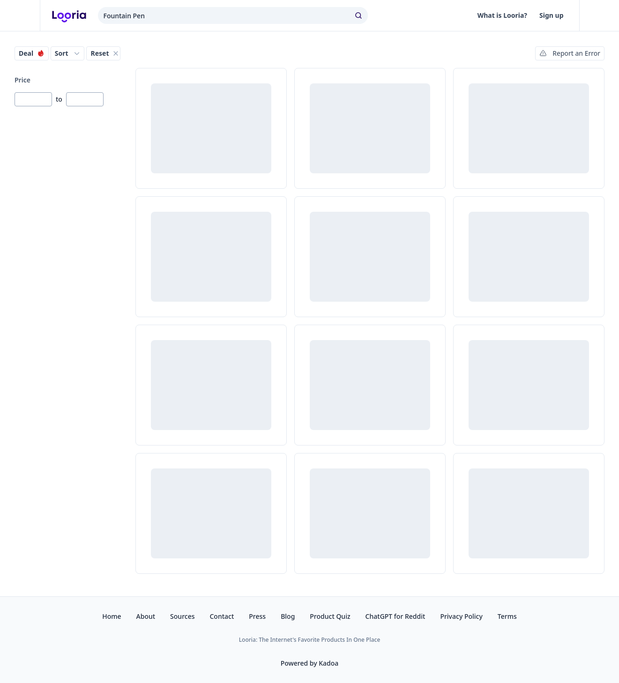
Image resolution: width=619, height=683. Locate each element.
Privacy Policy (461, 616)
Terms (507, 616)
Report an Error (569, 53)
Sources (182, 616)
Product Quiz (330, 616)
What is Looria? (502, 15)
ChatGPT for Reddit (395, 616)
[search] (359, 15)
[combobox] (233, 15)
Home (111, 616)
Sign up (551, 15)
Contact (221, 616)
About (146, 616)
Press (257, 616)
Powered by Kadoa (310, 663)
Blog (288, 616)
